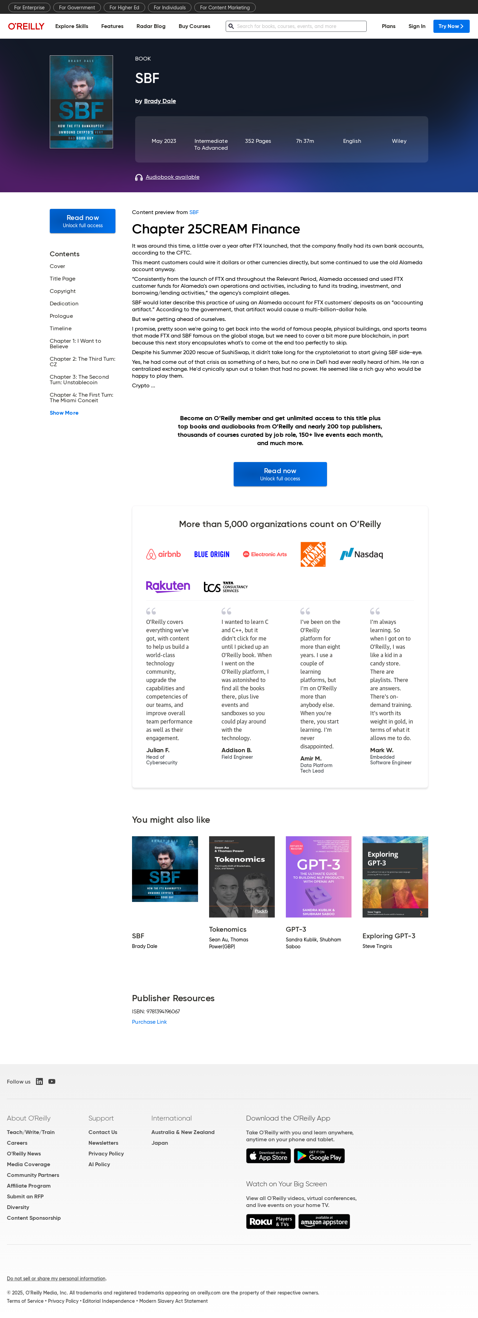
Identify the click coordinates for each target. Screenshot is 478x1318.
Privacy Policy (106, 1153)
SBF (194, 212)
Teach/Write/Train (31, 1132)
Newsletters (103, 1142)
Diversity (18, 1207)
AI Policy (99, 1164)
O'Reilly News (24, 1153)
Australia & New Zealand (183, 1132)
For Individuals (170, 7)
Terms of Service (25, 1301)
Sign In (417, 26)
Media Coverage (28, 1164)
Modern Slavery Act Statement (173, 1301)
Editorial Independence (109, 1301)
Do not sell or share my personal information (56, 1278)
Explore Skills (71, 26)
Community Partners (33, 1175)
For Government (77, 7)
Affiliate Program (29, 1185)
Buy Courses (194, 26)
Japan (159, 1142)
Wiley (399, 141)
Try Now (452, 26)
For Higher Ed (124, 7)
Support (101, 1118)
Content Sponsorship (34, 1218)
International (171, 1118)
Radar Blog (151, 26)
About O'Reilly (28, 1118)
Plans (388, 26)
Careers (17, 1142)
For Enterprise (29, 7)
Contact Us (102, 1132)
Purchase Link (149, 1022)
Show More (64, 413)
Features (112, 26)
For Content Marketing (225, 7)
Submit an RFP (25, 1196)
